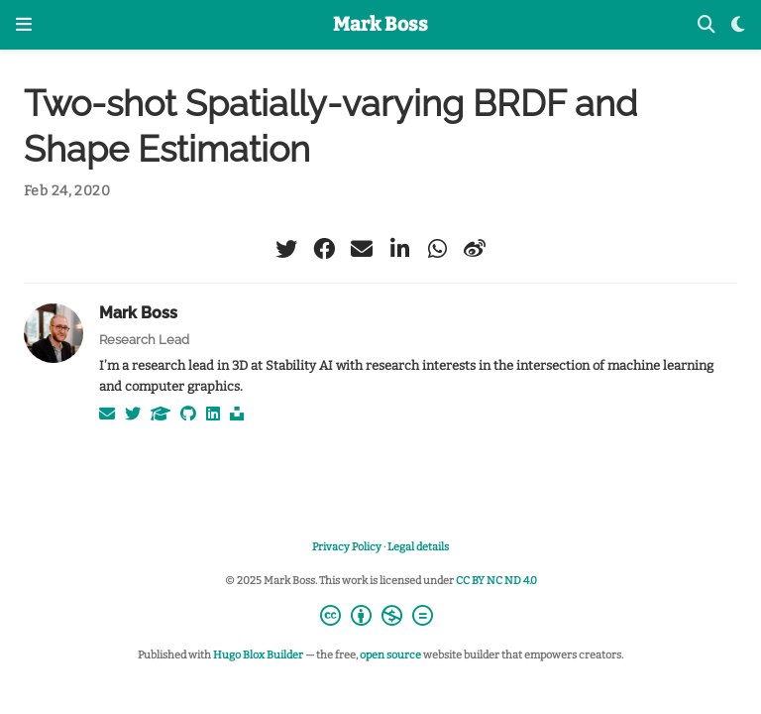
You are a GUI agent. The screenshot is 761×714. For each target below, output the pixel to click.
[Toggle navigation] (24, 24)
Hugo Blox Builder (258, 655)
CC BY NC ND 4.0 (496, 580)
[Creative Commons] (380, 618)
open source (390, 655)
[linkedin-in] (399, 249)
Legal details (418, 546)
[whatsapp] (437, 249)
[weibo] (474, 249)
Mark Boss (380, 24)
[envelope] (362, 249)
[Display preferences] (738, 25)
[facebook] (324, 249)
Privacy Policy (346, 546)
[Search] (706, 25)
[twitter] (286, 249)
